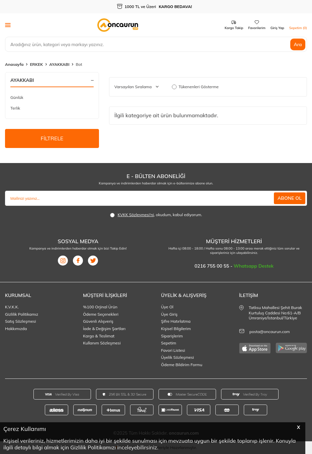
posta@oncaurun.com (269, 331)
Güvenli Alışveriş (98, 321)
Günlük (16, 97)
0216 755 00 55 (212, 266)
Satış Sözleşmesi (20, 321)
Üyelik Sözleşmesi (177, 357)
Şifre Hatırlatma (176, 321)
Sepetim (168, 342)
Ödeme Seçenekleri (100, 314)
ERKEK (36, 64)
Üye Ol (167, 306)
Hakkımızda (16, 328)
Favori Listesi (173, 350)
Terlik (15, 108)
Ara (298, 44)
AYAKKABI (59, 64)
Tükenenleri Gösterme (195, 86)
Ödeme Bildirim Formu (181, 364)
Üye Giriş (169, 314)
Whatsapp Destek (254, 266)
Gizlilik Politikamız (21, 314)
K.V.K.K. (12, 306)
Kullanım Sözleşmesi (102, 342)
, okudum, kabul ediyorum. (156, 214)
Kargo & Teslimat (98, 335)
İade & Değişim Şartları (104, 328)
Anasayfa (14, 64)
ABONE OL (290, 198)
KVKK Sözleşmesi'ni (136, 214)
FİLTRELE (51, 138)
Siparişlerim (172, 335)
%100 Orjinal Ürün (100, 306)
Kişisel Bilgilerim (176, 328)
